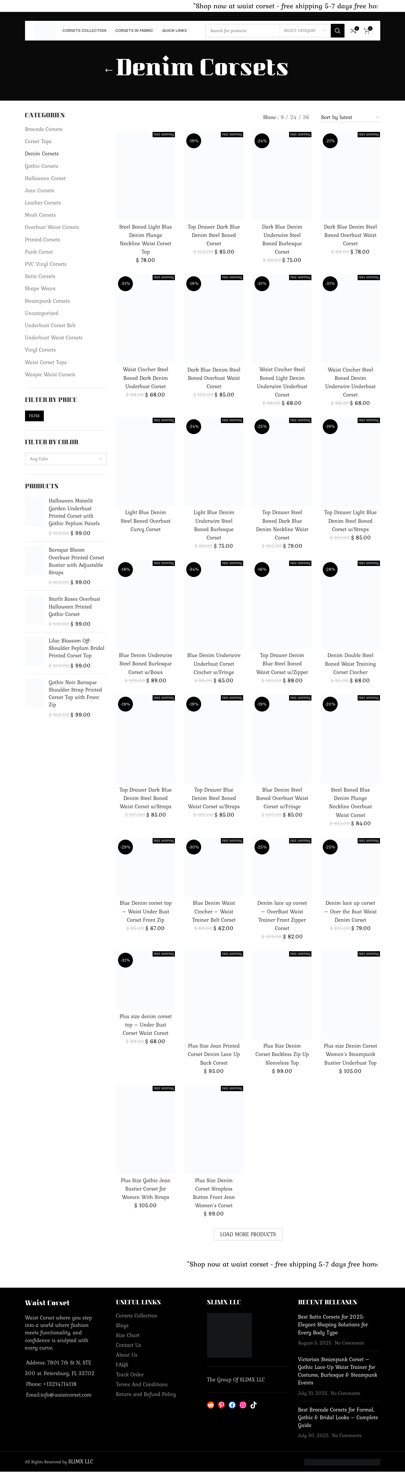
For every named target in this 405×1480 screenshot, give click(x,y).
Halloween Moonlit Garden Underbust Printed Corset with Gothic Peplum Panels (74, 512)
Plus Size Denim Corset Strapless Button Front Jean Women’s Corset (214, 1201)
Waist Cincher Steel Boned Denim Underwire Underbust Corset (350, 382)
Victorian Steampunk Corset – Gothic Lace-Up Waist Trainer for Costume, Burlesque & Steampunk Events (337, 1379)
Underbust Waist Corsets (54, 337)
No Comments (349, 1351)
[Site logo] (45, 30)
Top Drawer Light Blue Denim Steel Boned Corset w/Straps (350, 520)
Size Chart (127, 1343)
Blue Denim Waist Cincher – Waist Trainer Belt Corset (214, 919)
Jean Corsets (40, 190)
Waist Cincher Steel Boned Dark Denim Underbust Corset (145, 377)
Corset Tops (38, 141)
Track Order (130, 1383)
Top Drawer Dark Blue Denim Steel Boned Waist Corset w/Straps (146, 806)
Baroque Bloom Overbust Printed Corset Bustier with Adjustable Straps (76, 561)
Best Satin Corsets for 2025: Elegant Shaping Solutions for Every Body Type (333, 1333)
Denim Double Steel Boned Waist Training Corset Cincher (350, 663)
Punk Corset (39, 252)
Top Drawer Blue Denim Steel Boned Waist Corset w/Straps (214, 806)
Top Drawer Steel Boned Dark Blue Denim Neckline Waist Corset (282, 525)
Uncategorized (41, 313)
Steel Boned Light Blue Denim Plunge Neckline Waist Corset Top (145, 239)
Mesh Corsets (40, 215)
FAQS (122, 1373)
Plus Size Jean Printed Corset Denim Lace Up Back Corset (214, 1062)
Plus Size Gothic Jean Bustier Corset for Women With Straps (145, 1197)
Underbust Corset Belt (50, 325)
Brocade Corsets (44, 129)
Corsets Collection (136, 1324)
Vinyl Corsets (40, 350)
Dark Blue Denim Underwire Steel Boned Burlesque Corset (282, 239)
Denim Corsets (42, 153)
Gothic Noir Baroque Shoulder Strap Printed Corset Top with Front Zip (75, 694)
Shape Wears (40, 288)
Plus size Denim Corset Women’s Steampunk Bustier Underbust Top (350, 1062)
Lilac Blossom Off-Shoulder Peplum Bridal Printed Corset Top (77, 648)
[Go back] (108, 71)
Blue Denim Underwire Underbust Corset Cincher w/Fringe (214, 667)
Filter (34, 416)
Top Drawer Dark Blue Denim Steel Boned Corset (214, 234)
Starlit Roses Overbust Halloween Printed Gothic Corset (74, 606)
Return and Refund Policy (146, 1402)
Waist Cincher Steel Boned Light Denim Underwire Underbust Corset (282, 382)
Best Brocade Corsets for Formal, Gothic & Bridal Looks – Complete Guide (338, 1425)
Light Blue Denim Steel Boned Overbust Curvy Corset (145, 520)
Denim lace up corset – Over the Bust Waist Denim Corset (350, 919)
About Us (126, 1363)
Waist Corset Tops (46, 362)
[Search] (274, 31)
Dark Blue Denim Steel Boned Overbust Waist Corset (350, 234)
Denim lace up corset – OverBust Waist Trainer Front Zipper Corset (282, 924)
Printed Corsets (42, 240)
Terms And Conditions (142, 1393)
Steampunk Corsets (47, 301)
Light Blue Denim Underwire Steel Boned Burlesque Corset (213, 525)
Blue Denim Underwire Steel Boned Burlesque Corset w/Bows (145, 667)
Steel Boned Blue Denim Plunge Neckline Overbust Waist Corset (350, 810)
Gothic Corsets (41, 166)
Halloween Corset (45, 178)
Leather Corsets (43, 203)
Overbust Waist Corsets (52, 227)
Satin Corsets (40, 276)
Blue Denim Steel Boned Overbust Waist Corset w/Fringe (282, 806)
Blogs (122, 1334)
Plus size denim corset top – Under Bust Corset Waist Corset (146, 1033)
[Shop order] (350, 118)
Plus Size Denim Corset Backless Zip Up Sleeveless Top (282, 1062)
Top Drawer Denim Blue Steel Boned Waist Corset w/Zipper (282, 663)
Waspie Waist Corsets (50, 374)
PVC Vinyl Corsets (46, 264)
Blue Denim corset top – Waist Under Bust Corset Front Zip (146, 919)
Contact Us (128, 1353)
